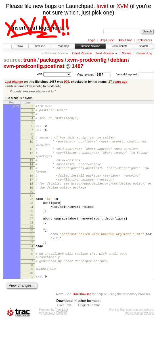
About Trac (125, 40)
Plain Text (64, 336)
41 (31, 307)
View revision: (86, 74)
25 (31, 231)
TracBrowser (81, 325)
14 (31, 176)
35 (31, 277)
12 (31, 162)
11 (31, 157)
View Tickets (119, 46)
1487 (77, 66)
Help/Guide (107, 40)
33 (31, 267)
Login (91, 40)
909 (66, 81)
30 (31, 253)
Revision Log (144, 53)
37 (31, 290)
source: (12, 60)
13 (31, 171)
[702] (15, 106)
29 (31, 249)
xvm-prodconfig (87, 60)
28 (31, 244)
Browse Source (90, 46)
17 (31, 194)
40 (31, 303)
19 (31, 204)
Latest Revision (82, 53)
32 (31, 262)
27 (31, 239)
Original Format (89, 336)
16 (31, 190)
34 (31, 272)
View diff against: (135, 74)
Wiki (20, 46)
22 (31, 216)
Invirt (102, 6)
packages (52, 60)
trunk (29, 60)
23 (31, 221)
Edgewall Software (55, 344)
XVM (122, 6)
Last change (14, 81)
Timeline (39, 46)
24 (31, 226)
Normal (126, 53)
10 (31, 148)
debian (118, 60)
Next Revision (105, 53)
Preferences (144, 40)
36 (31, 281)
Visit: (39, 74)
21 (31, 213)
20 (31, 209)
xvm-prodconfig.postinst (33, 66)
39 (31, 298)
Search (143, 46)
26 (31, 236)
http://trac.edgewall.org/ (139, 344)
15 (31, 181)
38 (31, 295)
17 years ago (117, 81)
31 (31, 258)
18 (31, 199)
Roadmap (63, 46)
